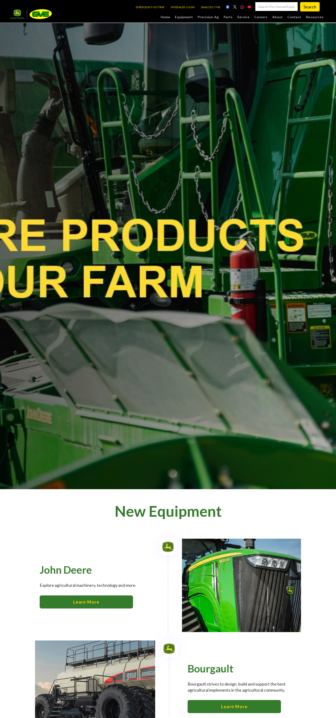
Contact (294, 17)
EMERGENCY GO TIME (150, 7)
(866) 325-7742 (210, 7)
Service (243, 17)
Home (165, 17)
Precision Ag (208, 17)
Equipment (184, 17)
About (277, 17)
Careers (261, 17)
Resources (315, 17)
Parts (228, 17)
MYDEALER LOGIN (183, 7)
